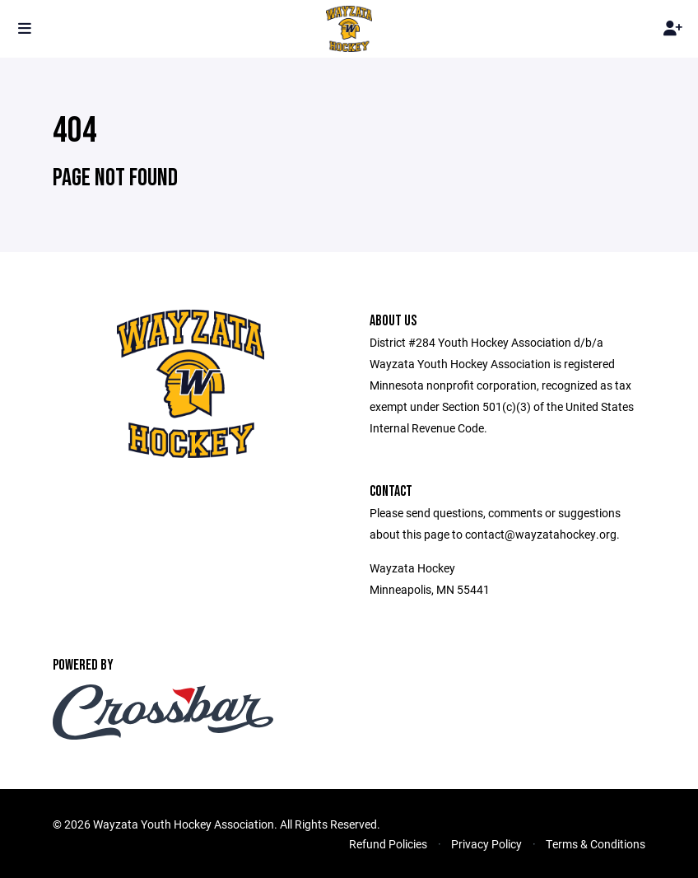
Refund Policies (388, 844)
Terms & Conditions (595, 844)
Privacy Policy (486, 844)
